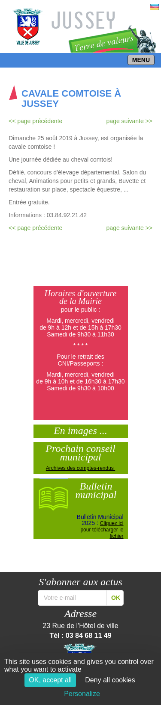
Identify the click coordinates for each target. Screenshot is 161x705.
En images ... (80, 429)
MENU (141, 59)
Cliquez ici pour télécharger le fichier (101, 529)
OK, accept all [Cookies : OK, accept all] (50, 680)
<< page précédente (35, 121)
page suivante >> (129, 121)
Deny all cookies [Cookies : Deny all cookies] (110, 680)
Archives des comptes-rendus (80, 468)
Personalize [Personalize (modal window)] (82, 693)
